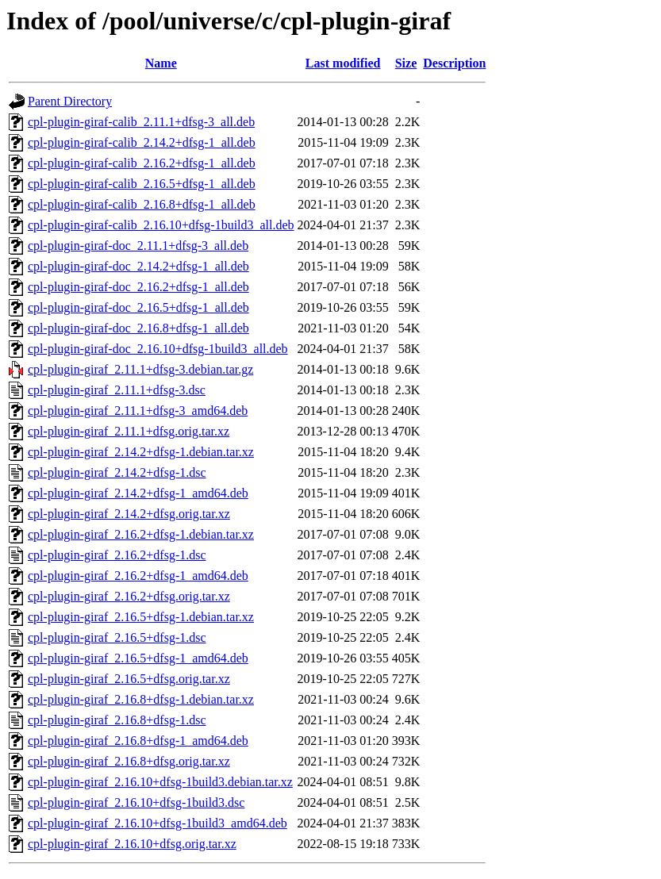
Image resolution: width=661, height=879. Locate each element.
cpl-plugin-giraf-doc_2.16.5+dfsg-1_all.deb (138, 307)
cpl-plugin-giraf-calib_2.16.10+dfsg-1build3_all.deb (161, 225)
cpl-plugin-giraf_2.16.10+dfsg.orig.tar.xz (132, 843)
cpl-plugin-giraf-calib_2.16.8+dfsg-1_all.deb (142, 204)
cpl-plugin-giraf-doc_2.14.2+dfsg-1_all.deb (138, 266)
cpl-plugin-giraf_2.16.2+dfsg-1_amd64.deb (138, 575)
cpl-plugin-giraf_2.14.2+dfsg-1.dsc (117, 472)
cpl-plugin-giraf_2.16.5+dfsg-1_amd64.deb (138, 658)
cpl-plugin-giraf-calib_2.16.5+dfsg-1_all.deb (142, 183)
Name (161, 63)
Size (406, 63)
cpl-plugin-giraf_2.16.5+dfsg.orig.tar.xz (129, 678)
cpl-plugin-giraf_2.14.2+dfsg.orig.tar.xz (129, 513)
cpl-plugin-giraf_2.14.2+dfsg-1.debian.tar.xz (141, 452)
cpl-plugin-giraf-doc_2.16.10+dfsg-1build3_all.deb (158, 348)
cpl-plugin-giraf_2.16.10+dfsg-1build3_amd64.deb (157, 823)
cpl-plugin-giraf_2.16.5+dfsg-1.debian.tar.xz (141, 617)
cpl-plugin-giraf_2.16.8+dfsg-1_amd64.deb (138, 740)
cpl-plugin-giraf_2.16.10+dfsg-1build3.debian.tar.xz (160, 782)
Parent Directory (70, 101)
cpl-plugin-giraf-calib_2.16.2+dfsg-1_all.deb (142, 163)
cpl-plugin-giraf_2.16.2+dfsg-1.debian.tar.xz (141, 534)
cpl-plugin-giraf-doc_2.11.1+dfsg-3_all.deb (138, 245)
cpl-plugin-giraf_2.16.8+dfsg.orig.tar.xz (129, 761)
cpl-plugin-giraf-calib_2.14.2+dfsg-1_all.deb (142, 142)
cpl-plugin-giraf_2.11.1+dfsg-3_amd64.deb (138, 410)
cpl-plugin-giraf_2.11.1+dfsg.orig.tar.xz (128, 431)
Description (454, 63)
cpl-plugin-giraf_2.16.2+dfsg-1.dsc (117, 555)
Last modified (343, 63)
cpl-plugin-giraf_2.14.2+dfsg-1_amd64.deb (138, 493)
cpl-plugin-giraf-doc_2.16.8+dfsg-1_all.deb (138, 328)
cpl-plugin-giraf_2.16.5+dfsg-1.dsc (117, 637)
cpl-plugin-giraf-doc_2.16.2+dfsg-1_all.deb (138, 287)
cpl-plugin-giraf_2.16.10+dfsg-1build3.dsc (136, 802)
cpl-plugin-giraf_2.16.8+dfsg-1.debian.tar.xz (141, 699)
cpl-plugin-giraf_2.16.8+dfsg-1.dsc (117, 720)
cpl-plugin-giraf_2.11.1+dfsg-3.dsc (117, 390)
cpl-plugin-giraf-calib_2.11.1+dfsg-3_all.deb (141, 122)
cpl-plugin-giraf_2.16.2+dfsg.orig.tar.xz (129, 596)
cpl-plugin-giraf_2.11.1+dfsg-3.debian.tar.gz (140, 369)
